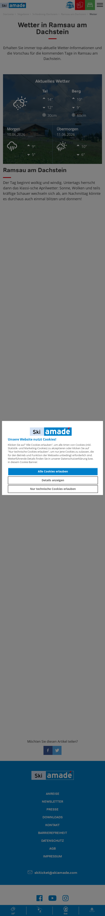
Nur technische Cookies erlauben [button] (53, 489)
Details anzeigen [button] (53, 480)
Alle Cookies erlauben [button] (53, 471)
